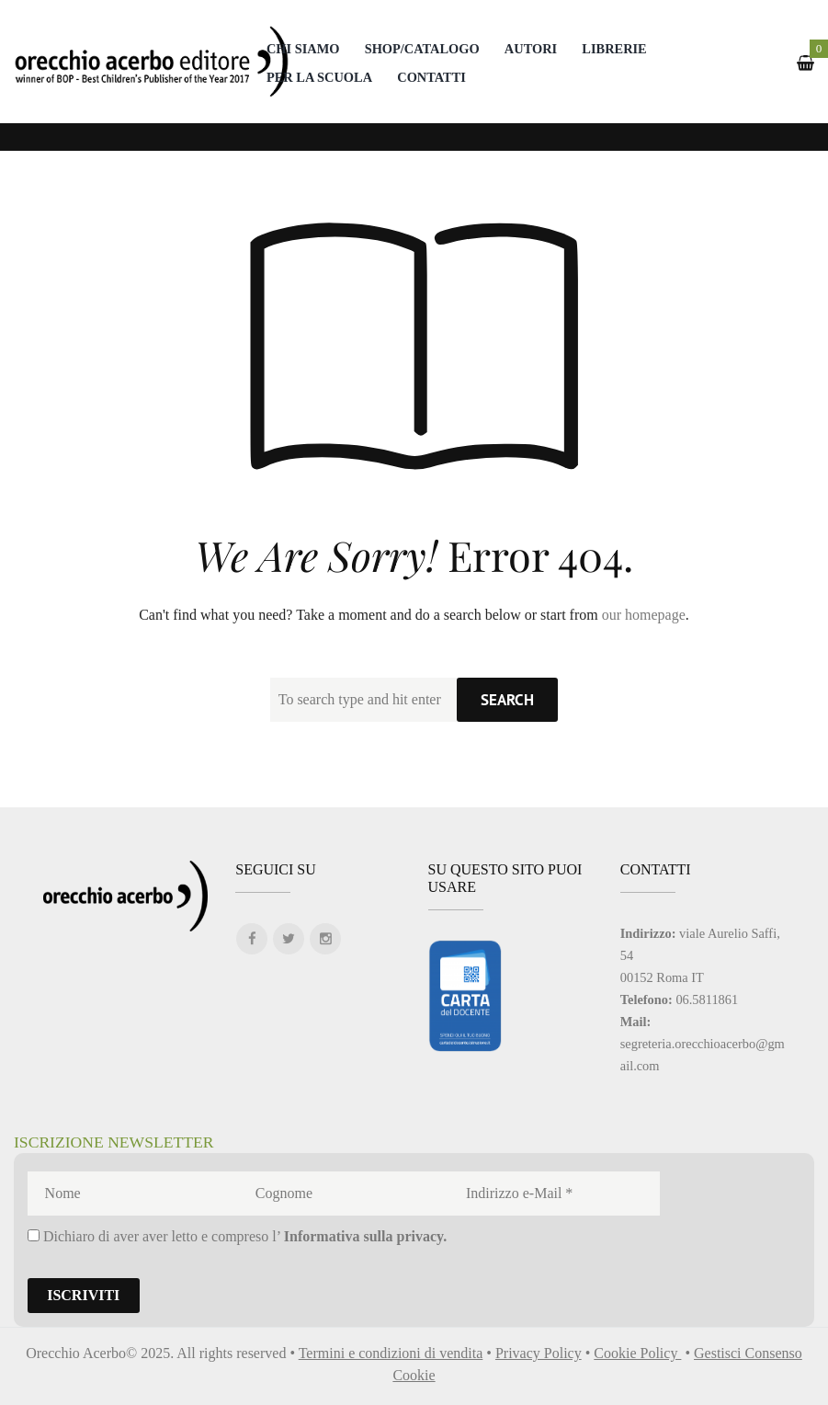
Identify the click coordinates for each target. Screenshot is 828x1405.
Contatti (431, 77)
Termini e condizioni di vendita (391, 1353)
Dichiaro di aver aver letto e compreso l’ (237, 1236)
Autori (531, 48)
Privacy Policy (538, 1353)
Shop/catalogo (422, 48)
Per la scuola (319, 77)
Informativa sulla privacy (363, 1236)
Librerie (614, 48)
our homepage (644, 615)
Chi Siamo (303, 48)
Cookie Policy (637, 1353)
